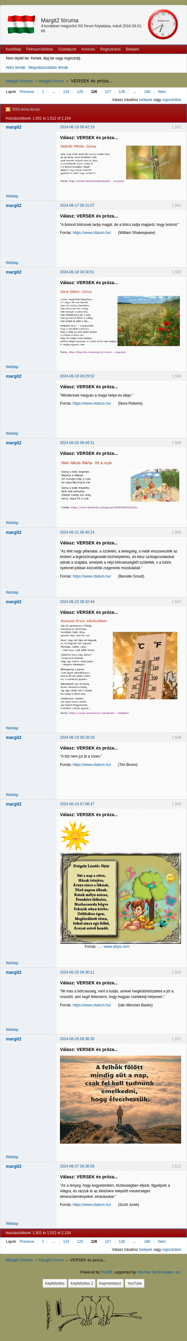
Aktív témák (15, 67)
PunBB (106, 1272)
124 (66, 92)
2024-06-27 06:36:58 (77, 1166)
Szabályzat (67, 49)
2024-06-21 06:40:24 (77, 532)
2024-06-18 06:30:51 (77, 272)
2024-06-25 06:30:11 (77, 972)
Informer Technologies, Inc (159, 1272)
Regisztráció (110, 49)
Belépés (132, 49)
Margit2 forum (51, 81)
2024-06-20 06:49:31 (77, 443)
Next (162, 92)
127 (108, 92)
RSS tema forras (26, 109)
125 (80, 92)
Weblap (12, 196)
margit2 (14, 127)
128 (122, 92)
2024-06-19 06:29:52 (77, 376)
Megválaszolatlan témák (48, 67)
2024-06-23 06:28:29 (77, 737)
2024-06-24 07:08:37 (77, 804)
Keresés (88, 49)
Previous (27, 92)
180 (147, 92)
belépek (145, 100)
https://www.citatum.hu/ (92, 233)
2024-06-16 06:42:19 (77, 127)
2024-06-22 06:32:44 (77, 602)
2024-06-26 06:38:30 (77, 1039)
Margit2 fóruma (59, 20)
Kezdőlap (13, 49)
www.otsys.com (117, 946)
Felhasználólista (39, 49)
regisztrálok (171, 100)
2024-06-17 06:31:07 (77, 205)
